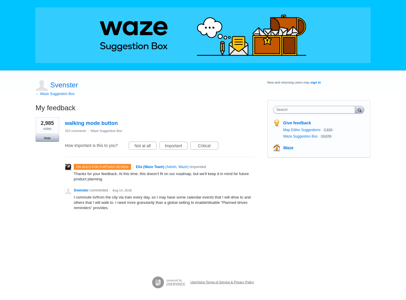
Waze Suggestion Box (106, 131)
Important (176, 146)
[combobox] (315, 110)
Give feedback (297, 123)
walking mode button (91, 123)
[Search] (359, 109)
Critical (208, 146)
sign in (316, 82)
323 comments (75, 131)
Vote (47, 138)
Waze (288, 147)
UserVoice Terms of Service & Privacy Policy (222, 282)
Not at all (146, 146)
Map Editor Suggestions (302, 130)
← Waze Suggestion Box (55, 94)
